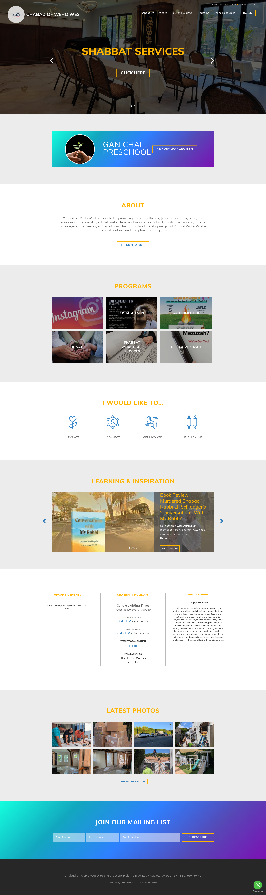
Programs (203, 12)
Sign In (233, 4)
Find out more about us (175, 149)
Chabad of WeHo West (54, 14)
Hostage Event (132, 313)
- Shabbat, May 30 (133, 633)
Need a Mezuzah (186, 347)
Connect (113, 437)
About (223, 4)
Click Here (133, 72)
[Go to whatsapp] (258, 885)
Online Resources (224, 12)
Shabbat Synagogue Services (132, 346)
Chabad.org (126, 883)
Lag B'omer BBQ (186, 313)
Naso (133, 646)
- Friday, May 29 (133, 621)
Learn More (133, 245)
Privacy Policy (151, 883)
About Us (148, 12)
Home (214, 4)
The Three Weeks (133, 658)
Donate (162, 12)
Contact (244, 4)
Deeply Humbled (198, 602)
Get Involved (152, 437)
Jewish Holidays (182, 12)
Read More (170, 548)
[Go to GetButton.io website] (257, 891)
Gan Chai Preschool (127, 148)
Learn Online (192, 437)
